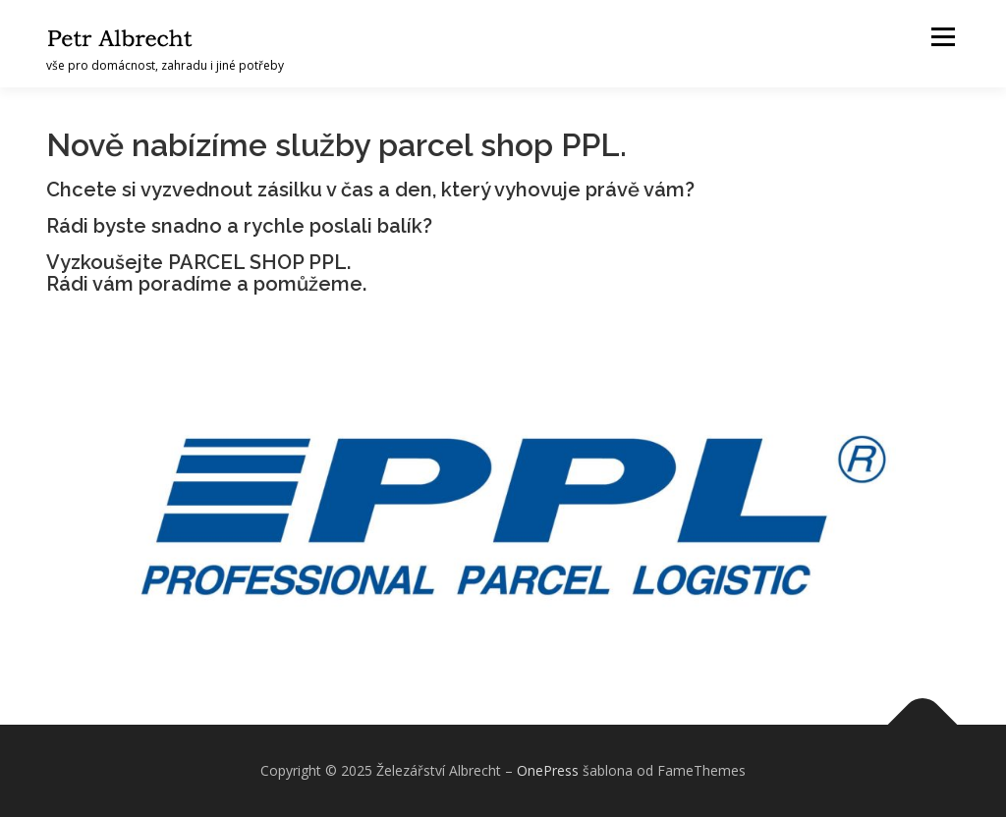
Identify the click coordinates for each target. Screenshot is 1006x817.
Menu (942, 36)
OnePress (548, 770)
